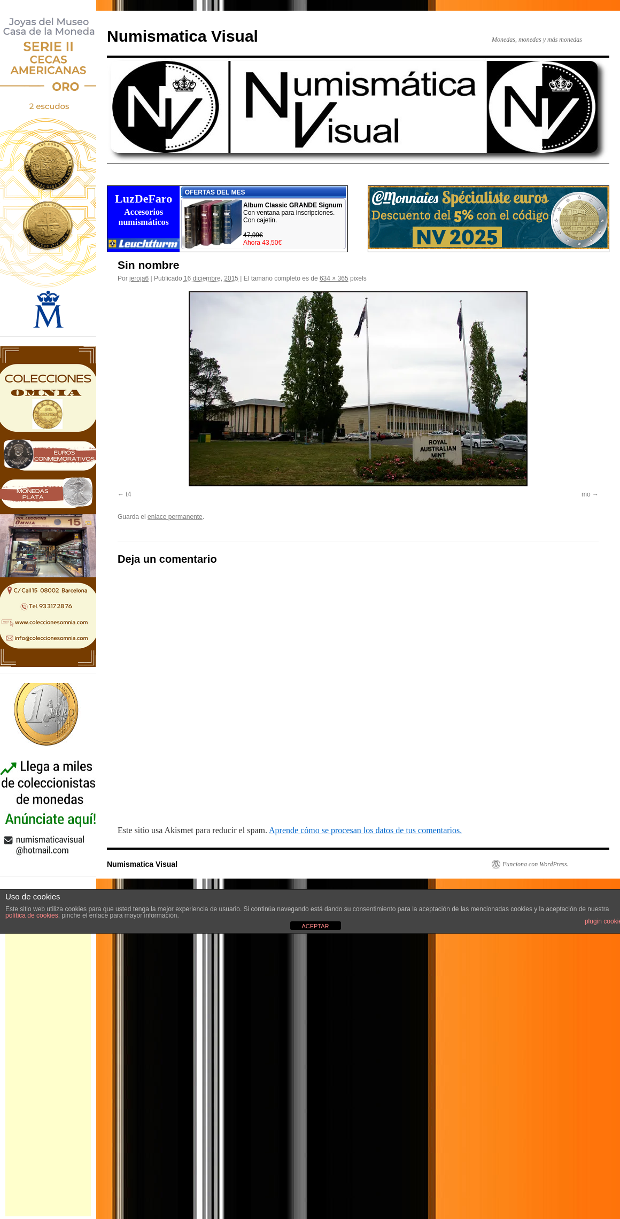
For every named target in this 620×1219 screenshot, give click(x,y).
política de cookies (31, 915)
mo (586, 494)
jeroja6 (139, 278)
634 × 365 (334, 278)
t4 (128, 494)
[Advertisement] (48, 1056)
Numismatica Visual (182, 36)
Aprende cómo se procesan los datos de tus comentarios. (365, 830)
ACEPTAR (315, 926)
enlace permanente (175, 517)
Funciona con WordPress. (535, 864)
